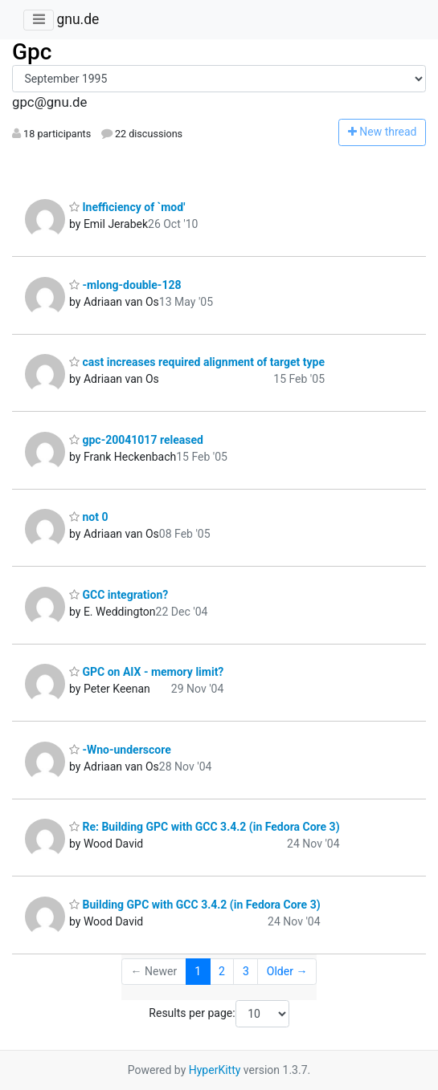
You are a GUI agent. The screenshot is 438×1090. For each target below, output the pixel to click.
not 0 (88, 516)
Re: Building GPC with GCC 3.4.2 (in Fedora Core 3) (204, 826)
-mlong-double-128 (125, 285)
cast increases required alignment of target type (197, 362)
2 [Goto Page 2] (222, 971)
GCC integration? (118, 594)
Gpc (31, 52)
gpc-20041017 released (136, 439)
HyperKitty (215, 1070)
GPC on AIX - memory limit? (146, 671)
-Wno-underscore (120, 749)
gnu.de (77, 19)
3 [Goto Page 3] (246, 971)
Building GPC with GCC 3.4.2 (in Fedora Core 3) (195, 904)
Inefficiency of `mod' (127, 207)
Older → (287, 971)
